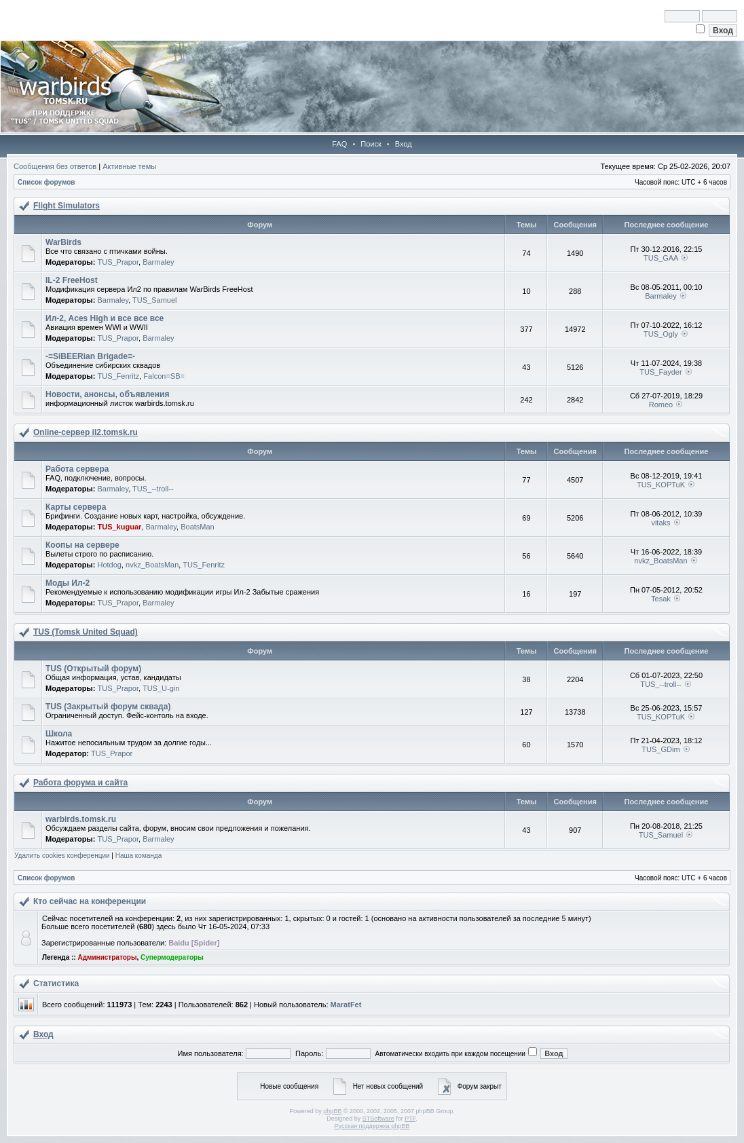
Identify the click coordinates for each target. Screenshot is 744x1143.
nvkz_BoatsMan (152, 565)
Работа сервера (77, 469)
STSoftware (378, 1118)
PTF (410, 1118)
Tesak (661, 599)
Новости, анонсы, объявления (107, 394)
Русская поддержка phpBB (372, 1126)
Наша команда (138, 855)
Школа (58, 733)
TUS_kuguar (119, 527)
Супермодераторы (172, 957)
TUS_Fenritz (118, 376)
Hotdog (109, 565)
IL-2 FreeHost (71, 280)
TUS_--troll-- (153, 489)
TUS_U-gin (161, 688)
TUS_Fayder (660, 372)
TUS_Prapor (117, 262)
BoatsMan (198, 527)
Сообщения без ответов (55, 166)
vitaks (660, 523)
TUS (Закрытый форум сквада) (107, 706)
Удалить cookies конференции (62, 855)
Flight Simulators (66, 205)
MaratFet (346, 1004)
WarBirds (63, 242)
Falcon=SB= (164, 376)
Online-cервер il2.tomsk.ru (85, 432)
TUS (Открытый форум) (93, 668)
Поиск (370, 144)
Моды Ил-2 (67, 583)
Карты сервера (75, 507)
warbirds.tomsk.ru (80, 819)
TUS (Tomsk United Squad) (85, 632)
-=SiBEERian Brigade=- (90, 356)
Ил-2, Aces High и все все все (104, 318)
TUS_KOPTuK (661, 485)
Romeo (661, 404)
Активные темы (129, 166)
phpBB (332, 1111)
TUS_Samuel (154, 300)
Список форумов (46, 182)
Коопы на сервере (82, 545)
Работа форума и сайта (80, 782)
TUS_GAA (661, 258)
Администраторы (106, 957)
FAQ (339, 144)
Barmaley (158, 262)
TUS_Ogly (661, 334)
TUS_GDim (660, 749)
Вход (403, 144)
